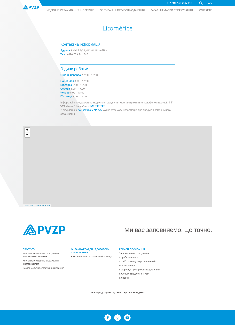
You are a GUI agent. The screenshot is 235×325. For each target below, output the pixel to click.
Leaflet (26, 206)
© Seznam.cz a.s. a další (40, 206)
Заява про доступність (102, 292)
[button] (209, 3)
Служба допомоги (128, 257)
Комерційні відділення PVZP (134, 273)
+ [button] (27, 130)
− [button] (27, 134)
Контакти (124, 277)
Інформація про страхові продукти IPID (139, 269)
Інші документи (127, 265)
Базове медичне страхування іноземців (43, 268)
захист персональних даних (130, 292)
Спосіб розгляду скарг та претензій (137, 261)
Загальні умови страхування (134, 253)
